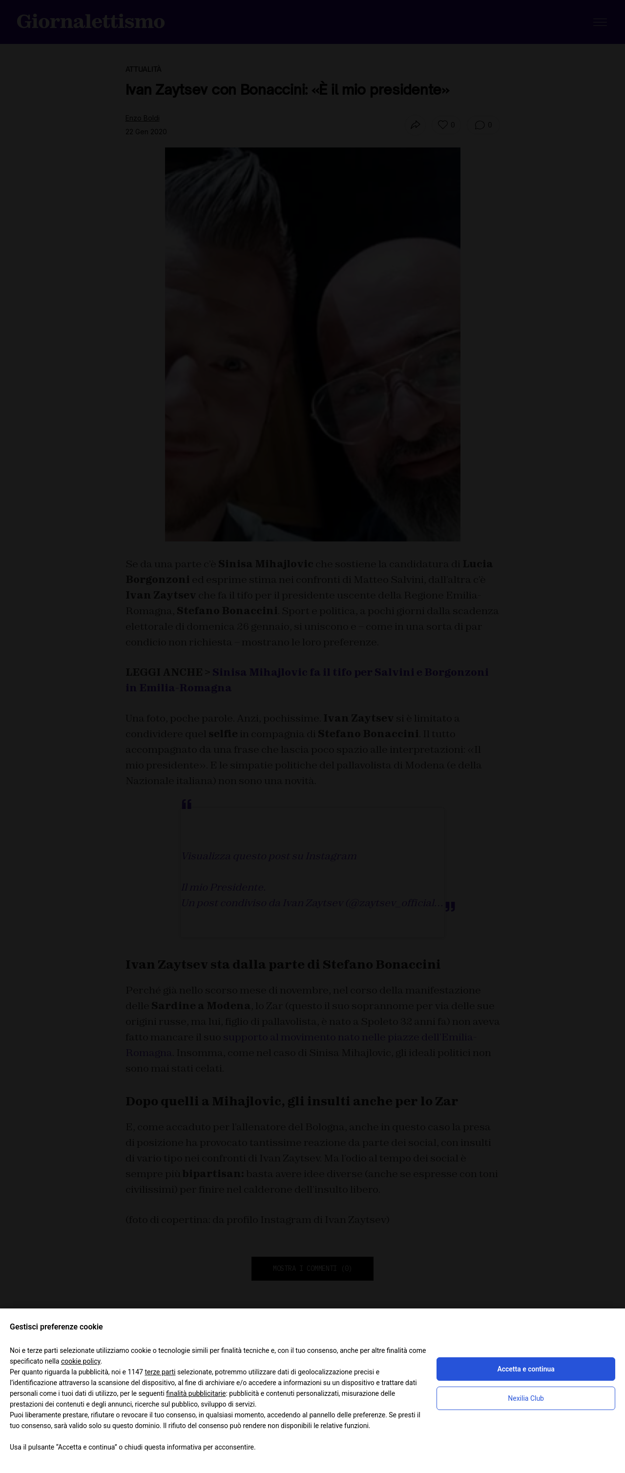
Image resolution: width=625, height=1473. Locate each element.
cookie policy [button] (81, 1361)
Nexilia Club (526, 1398)
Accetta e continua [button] (525, 1369)
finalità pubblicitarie (196, 1393)
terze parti (160, 1372)
